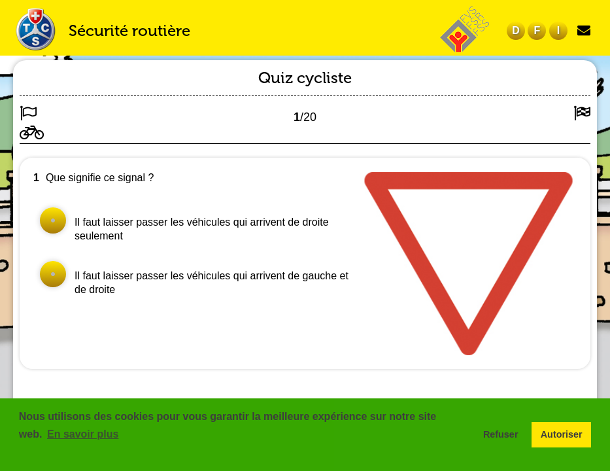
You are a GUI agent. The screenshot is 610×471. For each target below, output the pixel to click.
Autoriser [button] (562, 434)
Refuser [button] (500, 434)
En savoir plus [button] (82, 434)
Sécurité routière (129, 30)
